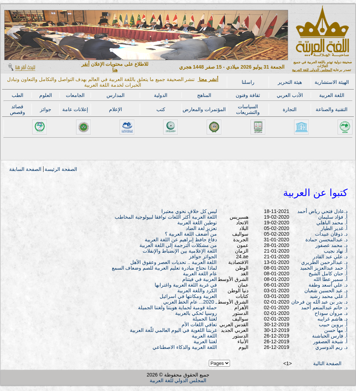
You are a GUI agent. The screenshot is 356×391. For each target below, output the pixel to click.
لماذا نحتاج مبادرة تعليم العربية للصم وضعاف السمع (164, 268)
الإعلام (115, 109)
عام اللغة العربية (200, 273)
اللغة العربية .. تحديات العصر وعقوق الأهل (173, 262)
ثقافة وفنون (248, 95)
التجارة (290, 109)
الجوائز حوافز (203, 256)
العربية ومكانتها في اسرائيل (188, 296)
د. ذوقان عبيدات (331, 234)
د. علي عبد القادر (330, 256)
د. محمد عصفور (331, 245)
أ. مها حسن (336, 330)
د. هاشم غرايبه (332, 319)
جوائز (45, 109)
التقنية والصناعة (332, 109)
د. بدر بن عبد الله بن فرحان (319, 302)
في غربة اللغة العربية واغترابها (186, 285)
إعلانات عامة (75, 109)
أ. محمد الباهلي (332, 222)
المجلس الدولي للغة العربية (312, 70)
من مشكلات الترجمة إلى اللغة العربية (178, 245)
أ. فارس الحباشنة (330, 336)
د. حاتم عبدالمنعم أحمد (324, 307)
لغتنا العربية (205, 341)
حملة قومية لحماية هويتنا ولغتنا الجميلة (177, 307)
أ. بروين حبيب (333, 324)
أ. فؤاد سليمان (333, 217)
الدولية (160, 95)
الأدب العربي (290, 95)
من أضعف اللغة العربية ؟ (191, 234)
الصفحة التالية (327, 363)
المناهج (204, 95)
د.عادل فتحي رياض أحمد (322, 211)
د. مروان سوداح (331, 313)
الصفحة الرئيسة (61, 169)
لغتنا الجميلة (205, 319)
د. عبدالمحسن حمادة (326, 239)
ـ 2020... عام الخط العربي (190, 302)
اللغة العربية (331, 95)
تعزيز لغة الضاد (201, 228)
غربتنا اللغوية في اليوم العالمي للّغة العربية (173, 330)
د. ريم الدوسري (331, 347)
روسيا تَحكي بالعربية (196, 313)
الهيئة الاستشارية (332, 82)
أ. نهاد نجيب (336, 251)
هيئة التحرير (290, 82)
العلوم (45, 95)
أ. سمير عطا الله (331, 279)
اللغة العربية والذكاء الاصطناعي (185, 347)
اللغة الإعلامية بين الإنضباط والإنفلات (180, 251)
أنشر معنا (207, 79)
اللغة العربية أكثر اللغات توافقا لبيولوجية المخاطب (166, 217)
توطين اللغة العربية (197, 222)
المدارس (116, 95)
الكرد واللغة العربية (197, 290)
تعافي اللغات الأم (199, 324)
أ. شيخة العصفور (330, 341)
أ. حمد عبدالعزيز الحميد (324, 268)
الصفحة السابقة (25, 169)
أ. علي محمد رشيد (329, 296)
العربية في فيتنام (199, 279)
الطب (17, 95)
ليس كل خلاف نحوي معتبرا (189, 211)
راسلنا (248, 82)
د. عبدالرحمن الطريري (324, 262)
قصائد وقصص (17, 109)
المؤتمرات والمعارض (204, 109)
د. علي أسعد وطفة (328, 285)
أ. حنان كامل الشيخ (328, 273)
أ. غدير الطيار (334, 228)
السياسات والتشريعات (248, 109)
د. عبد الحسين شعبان (326, 290)
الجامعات (75, 95)
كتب (160, 109)
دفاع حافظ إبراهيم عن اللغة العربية (181, 239)
